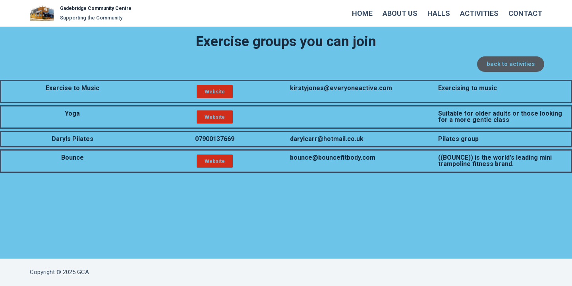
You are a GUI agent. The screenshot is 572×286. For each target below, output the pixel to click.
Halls (438, 13)
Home (362, 13)
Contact (525, 13)
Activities (479, 13)
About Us (400, 13)
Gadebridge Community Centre (95, 8)
